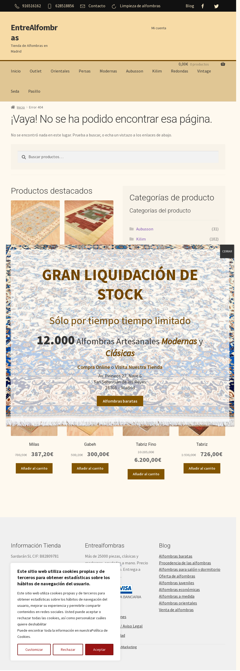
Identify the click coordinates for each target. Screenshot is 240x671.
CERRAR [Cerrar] (227, 251)
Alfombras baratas (120, 401)
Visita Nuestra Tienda (138, 367)
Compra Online (93, 367)
